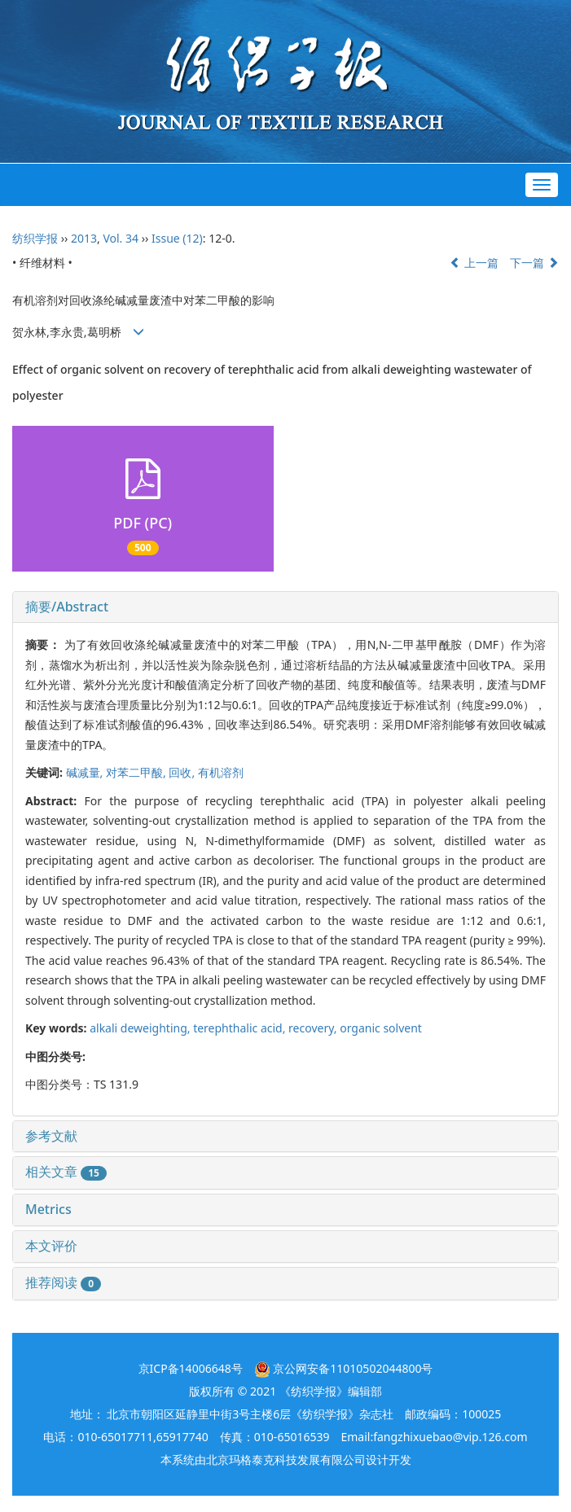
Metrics (48, 1209)
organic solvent (381, 1028)
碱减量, (86, 772)
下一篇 (534, 262)
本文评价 (51, 1246)
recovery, (314, 1028)
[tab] (285, 607)
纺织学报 (35, 238)
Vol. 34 (120, 238)
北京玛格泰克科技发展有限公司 (286, 1459)
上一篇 (474, 262)
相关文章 (66, 1172)
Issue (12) (177, 238)
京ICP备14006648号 (190, 1368)
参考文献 (51, 1136)
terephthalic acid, (240, 1028)
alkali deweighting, (141, 1028)
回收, (183, 772)
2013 (84, 238)
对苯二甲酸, (137, 772)
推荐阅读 (63, 1282)
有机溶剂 (221, 772)
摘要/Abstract (66, 607)
